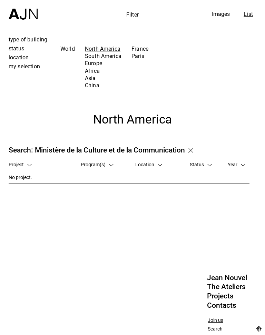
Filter (132, 14)
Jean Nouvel (227, 277)
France (139, 48)
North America (102, 48)
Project (20, 164)
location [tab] (19, 57)
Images (221, 14)
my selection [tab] (24, 66)
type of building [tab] (28, 39)
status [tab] (16, 48)
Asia (90, 78)
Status (201, 164)
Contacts (221, 305)
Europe (93, 63)
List (248, 14)
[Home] (23, 10)
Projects (220, 296)
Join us (215, 320)
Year (236, 164)
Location (148, 164)
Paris (137, 56)
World (67, 48)
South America (103, 56)
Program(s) (97, 164)
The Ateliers (226, 286)
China (92, 85)
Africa (92, 71)
